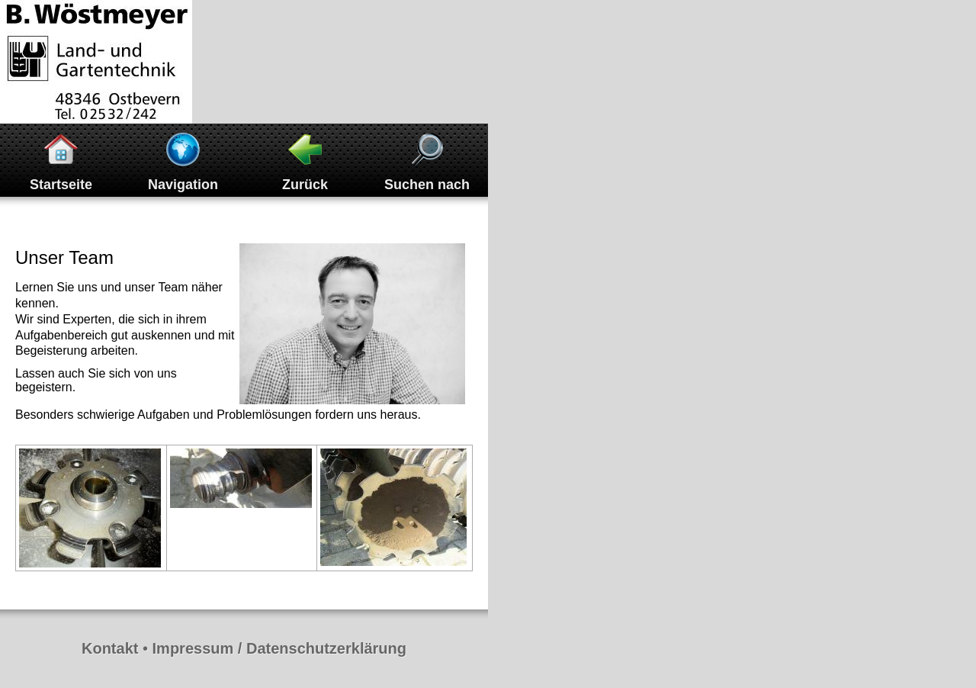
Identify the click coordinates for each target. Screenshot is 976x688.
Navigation (183, 184)
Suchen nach (427, 184)
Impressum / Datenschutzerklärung (279, 648)
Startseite (61, 184)
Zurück (305, 184)
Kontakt (110, 648)
